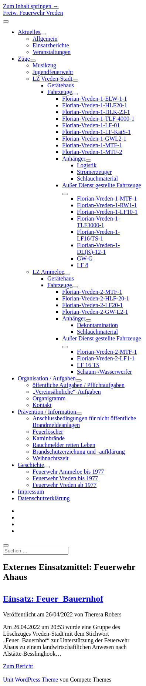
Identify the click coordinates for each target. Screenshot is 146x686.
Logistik (86, 165)
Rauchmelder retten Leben (64, 445)
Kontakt (42, 405)
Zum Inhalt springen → (31, 6)
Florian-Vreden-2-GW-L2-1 (95, 312)
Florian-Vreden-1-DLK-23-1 (96, 112)
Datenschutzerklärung (43, 498)
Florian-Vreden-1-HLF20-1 (94, 105)
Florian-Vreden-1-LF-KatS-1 (96, 132)
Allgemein (45, 39)
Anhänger (73, 158)
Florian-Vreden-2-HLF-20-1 (95, 298)
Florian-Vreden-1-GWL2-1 (94, 138)
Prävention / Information (47, 411)
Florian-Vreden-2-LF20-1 (92, 305)
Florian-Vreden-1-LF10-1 (107, 212)
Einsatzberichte (51, 45)
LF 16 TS (88, 365)
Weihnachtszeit (50, 458)
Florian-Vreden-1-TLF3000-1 (98, 221)
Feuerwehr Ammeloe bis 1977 (68, 471)
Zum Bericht (18, 666)
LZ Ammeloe (48, 272)
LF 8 (82, 265)
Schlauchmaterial (97, 178)
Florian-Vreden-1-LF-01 (91, 125)
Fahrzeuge (59, 92)
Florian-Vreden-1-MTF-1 (92, 145)
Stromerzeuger (94, 172)
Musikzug (44, 65)
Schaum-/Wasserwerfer (104, 372)
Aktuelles (29, 32)
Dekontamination (97, 325)
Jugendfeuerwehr (53, 72)
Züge (24, 59)
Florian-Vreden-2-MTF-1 (92, 292)
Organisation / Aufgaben (47, 378)
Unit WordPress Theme (30, 679)
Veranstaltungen (52, 52)
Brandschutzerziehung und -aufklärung (79, 451)
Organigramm (49, 398)
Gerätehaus (60, 85)
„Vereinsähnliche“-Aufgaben (67, 392)
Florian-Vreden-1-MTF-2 (92, 152)
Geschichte (31, 465)
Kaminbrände (49, 438)
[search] (6, 545)
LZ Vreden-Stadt (52, 78)
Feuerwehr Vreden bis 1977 (65, 478)
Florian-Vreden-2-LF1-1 (106, 358)
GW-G (85, 258)
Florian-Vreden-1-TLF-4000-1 (98, 118)
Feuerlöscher (48, 431)
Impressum (31, 491)
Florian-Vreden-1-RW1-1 (107, 205)
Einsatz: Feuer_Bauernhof (53, 598)
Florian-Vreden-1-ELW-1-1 (94, 98)
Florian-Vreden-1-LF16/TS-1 (98, 235)
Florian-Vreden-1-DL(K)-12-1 (98, 248)
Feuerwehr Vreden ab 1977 (64, 485)
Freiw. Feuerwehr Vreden (33, 13)
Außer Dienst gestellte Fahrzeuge (101, 185)
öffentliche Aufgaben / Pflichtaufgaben (79, 385)
